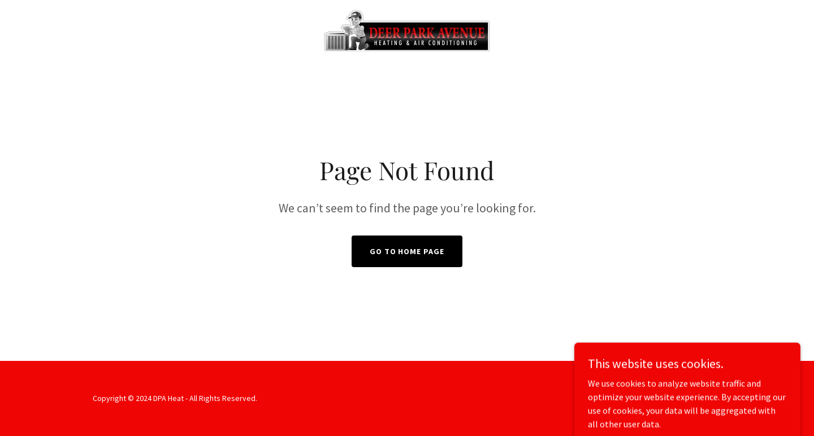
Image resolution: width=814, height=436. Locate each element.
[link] (407, 28)
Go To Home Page (407, 251)
